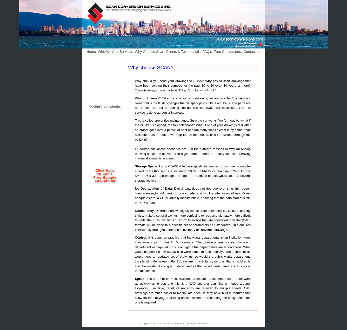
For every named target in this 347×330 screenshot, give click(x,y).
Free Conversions (228, 52)
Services (126, 52)
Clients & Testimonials (183, 52)
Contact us (251, 52)
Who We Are (108, 52)
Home (91, 52)
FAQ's (207, 52)
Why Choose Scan (149, 52)
